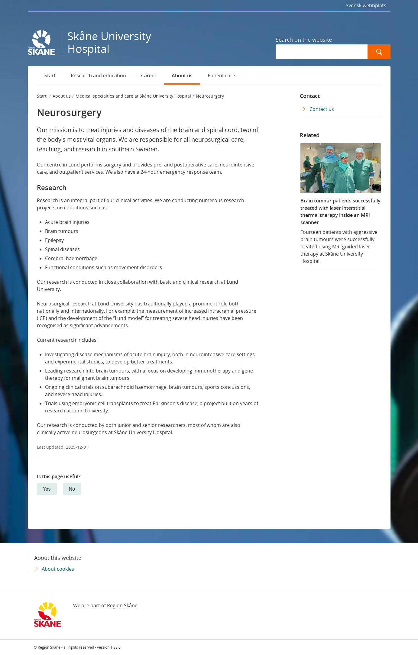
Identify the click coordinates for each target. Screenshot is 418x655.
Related (309, 135)
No (72, 489)
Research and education (98, 75)
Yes (47, 489)
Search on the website (304, 39)
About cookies (58, 569)
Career (149, 75)
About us (182, 75)
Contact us (321, 109)
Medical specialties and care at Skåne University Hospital (133, 96)
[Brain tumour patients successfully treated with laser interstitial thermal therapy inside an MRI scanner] (340, 204)
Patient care (221, 75)
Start (50, 75)
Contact (310, 95)
